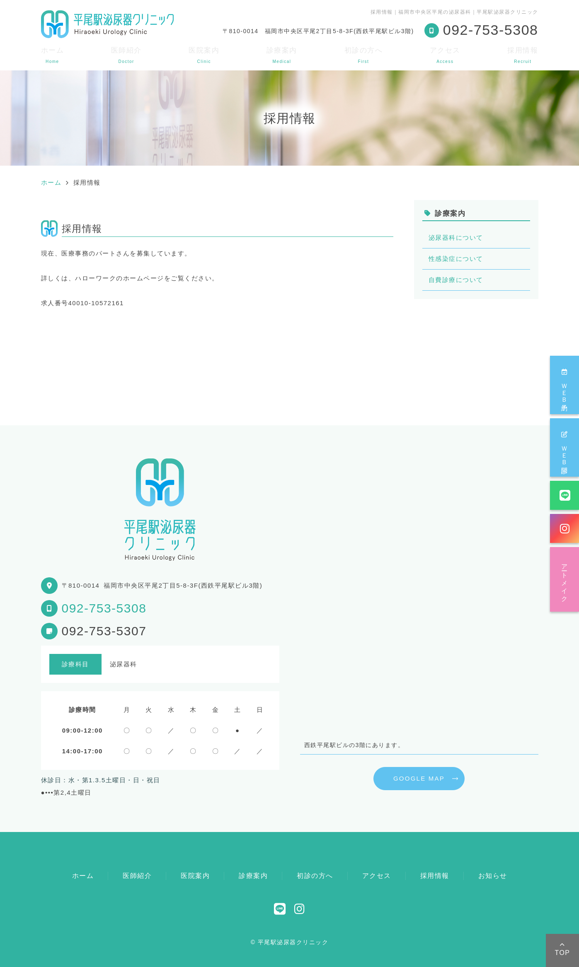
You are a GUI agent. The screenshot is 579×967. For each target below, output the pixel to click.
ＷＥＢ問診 (564, 447)
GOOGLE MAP (419, 778)
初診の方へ (363, 55)
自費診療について (456, 279)
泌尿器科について (456, 237)
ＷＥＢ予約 (564, 385)
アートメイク (564, 579)
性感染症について (456, 258)
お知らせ (492, 875)
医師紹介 (126, 55)
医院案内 (204, 55)
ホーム (52, 55)
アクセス (445, 55)
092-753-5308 (104, 608)
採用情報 (522, 55)
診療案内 (281, 55)
